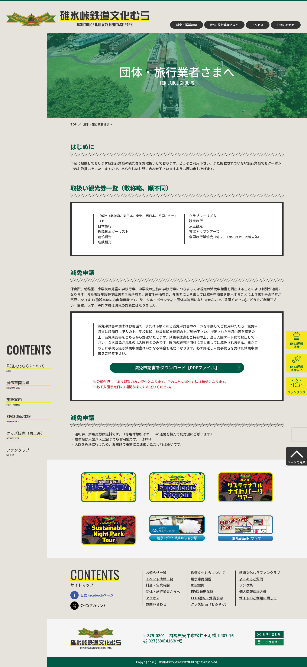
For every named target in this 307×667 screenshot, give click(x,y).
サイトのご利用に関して (258, 597)
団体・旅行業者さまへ (98, 124)
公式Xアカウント (88, 605)
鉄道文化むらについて (25, 366)
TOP (73, 124)
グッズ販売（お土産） (25, 433)
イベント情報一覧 (159, 578)
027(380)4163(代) (162, 641)
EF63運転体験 (18, 416)
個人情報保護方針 (252, 591)
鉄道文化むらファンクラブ (259, 572)
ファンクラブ (17, 450)
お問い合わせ (286, 25)
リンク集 (246, 585)
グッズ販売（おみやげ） (209, 604)
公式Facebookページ (91, 595)
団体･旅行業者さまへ (224, 25)
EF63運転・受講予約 (207, 597)
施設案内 (14, 399)
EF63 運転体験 (202, 591)
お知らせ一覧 (156, 572)
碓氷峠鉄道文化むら (77, 18)
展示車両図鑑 (17, 383)
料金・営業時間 (186, 25)
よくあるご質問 (251, 578)
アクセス (258, 25)
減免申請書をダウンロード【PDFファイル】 (177, 367)
